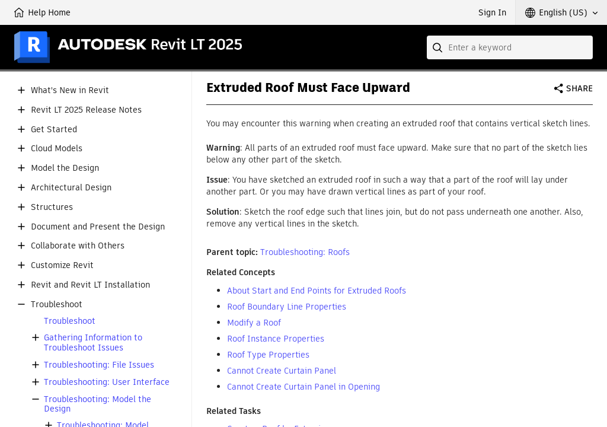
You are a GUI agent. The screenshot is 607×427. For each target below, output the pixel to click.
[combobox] (510, 47)
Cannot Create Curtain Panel (281, 371)
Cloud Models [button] (56, 149)
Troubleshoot (69, 321)
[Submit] (439, 47)
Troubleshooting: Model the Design (97, 404)
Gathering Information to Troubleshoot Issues (93, 343)
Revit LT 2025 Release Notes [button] (86, 110)
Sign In (492, 12)
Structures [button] (52, 207)
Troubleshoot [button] (56, 304)
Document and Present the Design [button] (98, 227)
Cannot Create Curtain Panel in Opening (303, 387)
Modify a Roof (254, 323)
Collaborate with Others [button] (77, 246)
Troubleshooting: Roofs (305, 252)
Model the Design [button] (65, 168)
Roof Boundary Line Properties (286, 307)
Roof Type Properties (268, 355)
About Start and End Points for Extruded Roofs (316, 291)
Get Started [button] (54, 130)
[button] (561, 12)
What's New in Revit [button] (70, 90)
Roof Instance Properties (275, 339)
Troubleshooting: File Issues (99, 365)
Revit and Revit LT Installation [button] (90, 285)
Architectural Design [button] (71, 188)
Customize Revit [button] (62, 265)
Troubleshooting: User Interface (107, 382)
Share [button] (579, 88)
